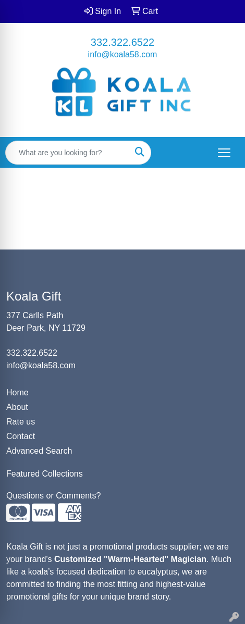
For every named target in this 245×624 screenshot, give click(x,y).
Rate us (20, 421)
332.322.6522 (122, 42)
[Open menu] (224, 152)
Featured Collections (44, 473)
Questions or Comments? (53, 495)
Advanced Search (39, 450)
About (17, 407)
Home (17, 392)
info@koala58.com (122, 54)
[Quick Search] (67, 153)
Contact (20, 436)
